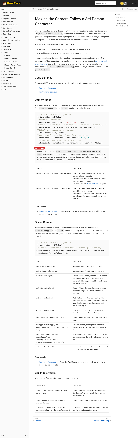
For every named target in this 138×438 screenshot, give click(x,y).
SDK (4, 90)
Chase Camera (121, 23)
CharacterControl (93, 184)
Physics (6, 81)
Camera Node (120, 20)
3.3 (122, 9)
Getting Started (8, 12)
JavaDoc (6, 16)
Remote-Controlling (11, 62)
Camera (7, 56)
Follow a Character (11, 59)
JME (3, 9)
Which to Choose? (122, 26)
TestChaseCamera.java (48, 88)
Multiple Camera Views (12, 65)
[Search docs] (105, 3)
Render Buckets (10, 68)
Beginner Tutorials (9, 19)
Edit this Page (132, 9)
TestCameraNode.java (48, 92)
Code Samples (120, 18)
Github (133, 3)
